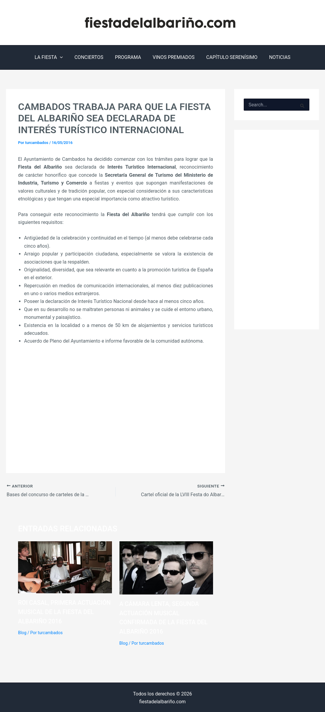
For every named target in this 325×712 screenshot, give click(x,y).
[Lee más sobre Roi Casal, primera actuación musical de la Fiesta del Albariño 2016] (65, 567)
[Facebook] (301, 22)
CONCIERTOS (91, 57)
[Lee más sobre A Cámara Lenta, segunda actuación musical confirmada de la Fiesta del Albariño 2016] (166, 567)
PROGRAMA (129, 57)
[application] (65, 57)
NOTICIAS (275, 57)
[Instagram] (314, 22)
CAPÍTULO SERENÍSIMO (228, 57)
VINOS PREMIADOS (172, 57)
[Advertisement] (115, 411)
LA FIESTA (54, 57)
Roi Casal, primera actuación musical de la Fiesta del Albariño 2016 (64, 611)
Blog (22, 632)
